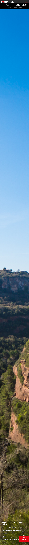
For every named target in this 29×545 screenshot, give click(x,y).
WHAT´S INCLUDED (18, 5)
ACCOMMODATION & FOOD (10, 7)
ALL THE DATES (7, 5)
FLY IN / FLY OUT (15, 7)
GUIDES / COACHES (20, 7)
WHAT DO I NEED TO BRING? (24, 5)
